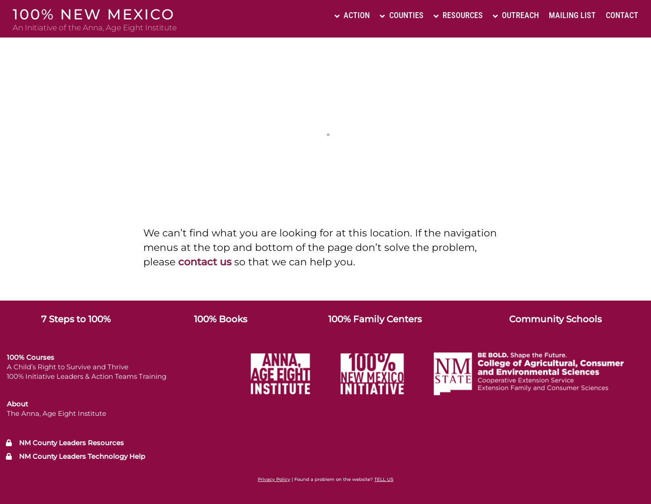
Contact (622, 15)
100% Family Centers (375, 319)
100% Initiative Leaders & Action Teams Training (86, 376)
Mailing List (572, 15)
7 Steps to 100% (76, 319)
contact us (204, 262)
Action (352, 15)
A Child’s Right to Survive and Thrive (67, 367)
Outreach (516, 15)
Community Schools (555, 319)
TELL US (383, 479)
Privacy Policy (274, 479)
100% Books (220, 319)
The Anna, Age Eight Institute (56, 413)
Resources (458, 15)
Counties (401, 15)
